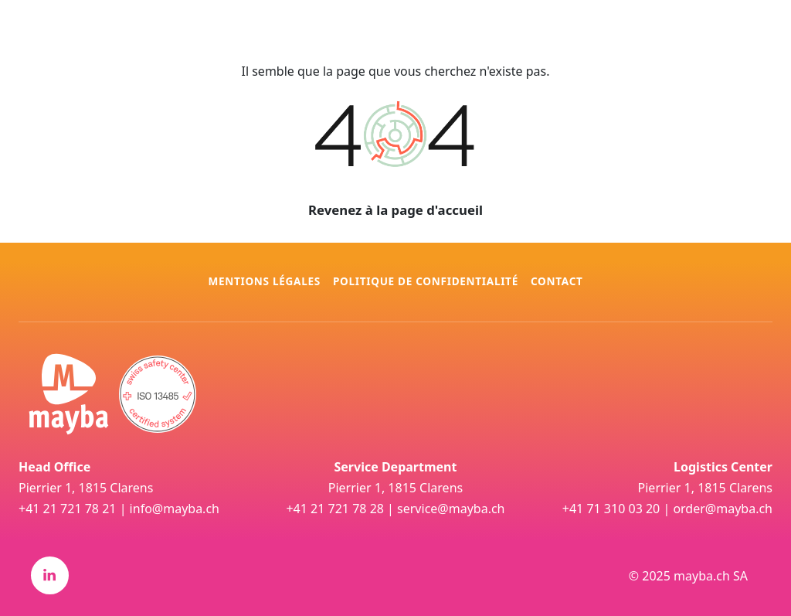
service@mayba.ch (450, 508)
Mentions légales (264, 281)
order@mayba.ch (722, 508)
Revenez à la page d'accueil (395, 210)
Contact (557, 281)
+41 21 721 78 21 (67, 508)
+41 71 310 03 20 (611, 508)
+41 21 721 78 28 (334, 508)
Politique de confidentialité (425, 281)
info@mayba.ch (174, 508)
